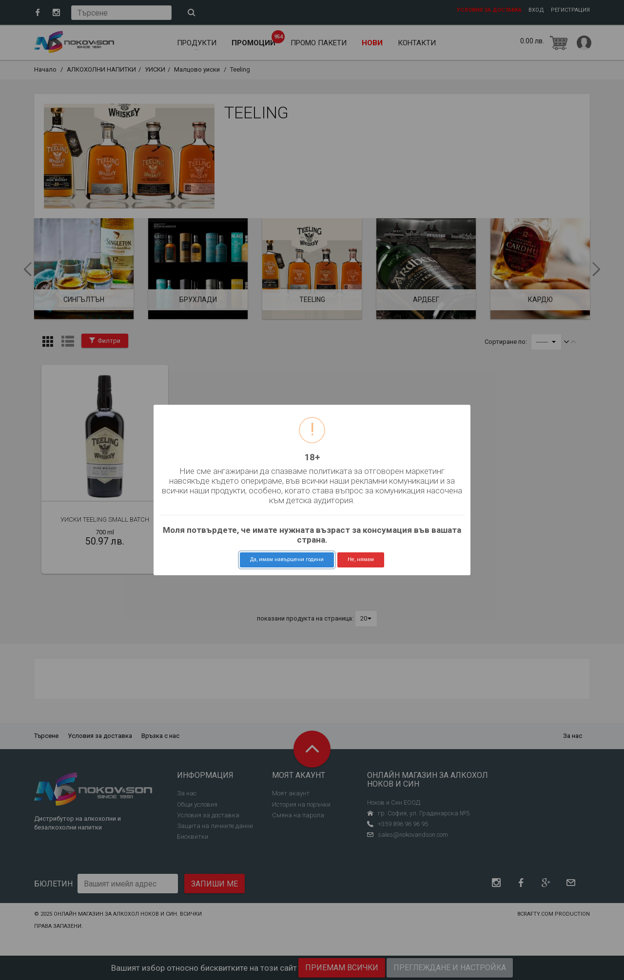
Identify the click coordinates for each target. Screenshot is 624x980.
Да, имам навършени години (287, 559)
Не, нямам (361, 559)
